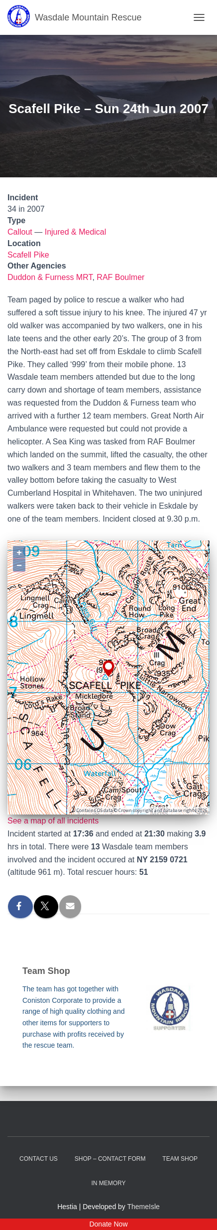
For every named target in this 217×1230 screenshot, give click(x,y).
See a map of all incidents (53, 821)
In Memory (108, 1183)
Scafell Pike (28, 255)
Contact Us (38, 1158)
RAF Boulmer (120, 277)
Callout (19, 232)
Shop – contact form (110, 1158)
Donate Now (108, 1224)
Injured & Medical (76, 232)
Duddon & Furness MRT (49, 277)
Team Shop (180, 1158)
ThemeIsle (143, 1207)
